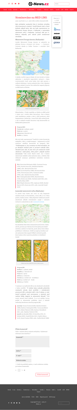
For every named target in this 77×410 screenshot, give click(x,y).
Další (51, 10)
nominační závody (38, 202)
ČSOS (33, 397)
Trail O (72, 10)
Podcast (46, 10)
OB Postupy (52, 397)
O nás (10, 10)
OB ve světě (35, 21)
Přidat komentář (42, 374)
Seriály (39, 10)
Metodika (31, 10)
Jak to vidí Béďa (26, 397)
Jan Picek (21, 21)
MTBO (66, 10)
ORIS (37, 397)
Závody (15, 10)
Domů (5, 10)
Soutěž (57, 10)
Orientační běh (44, 21)
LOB (62, 10)
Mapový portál (44, 397)
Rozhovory (23, 10)
